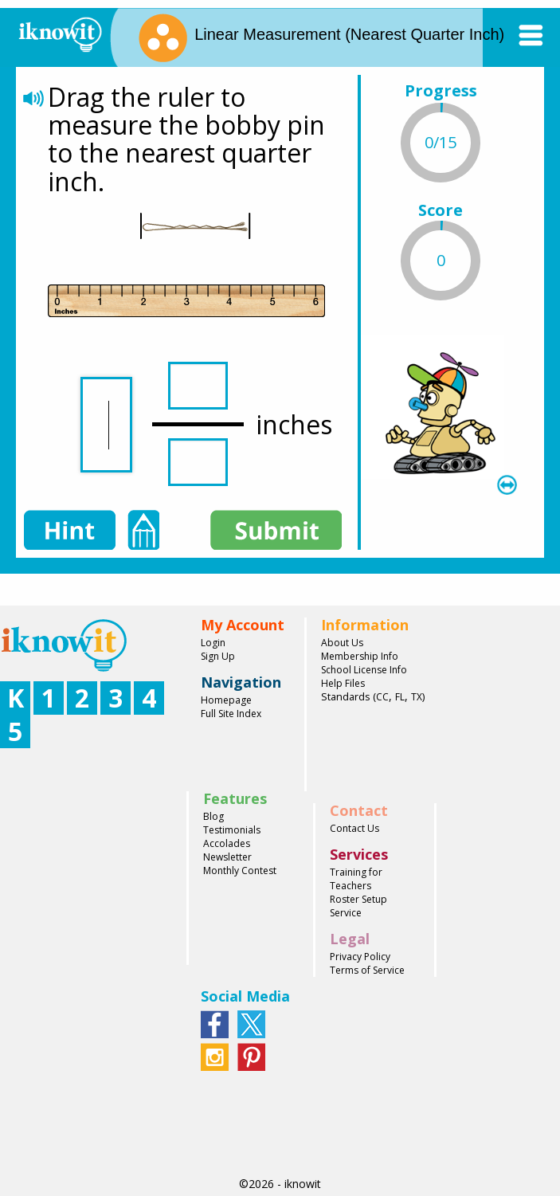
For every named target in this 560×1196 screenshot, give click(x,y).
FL (400, 697)
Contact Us (354, 828)
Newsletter (227, 857)
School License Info (364, 669)
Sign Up (218, 656)
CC (382, 697)
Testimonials (231, 830)
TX (416, 697)
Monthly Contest (239, 870)
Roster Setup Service (358, 906)
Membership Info (359, 656)
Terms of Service (367, 970)
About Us (342, 642)
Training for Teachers (356, 878)
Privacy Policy (360, 956)
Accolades (226, 843)
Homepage (226, 700)
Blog (213, 816)
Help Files (343, 683)
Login (213, 642)
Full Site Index (231, 713)
